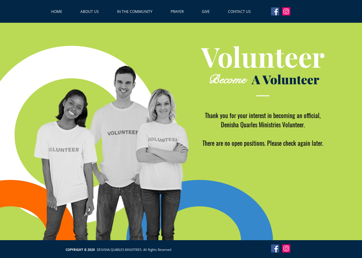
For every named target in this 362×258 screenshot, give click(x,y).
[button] (89, 11)
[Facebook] (275, 11)
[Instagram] (286, 11)
